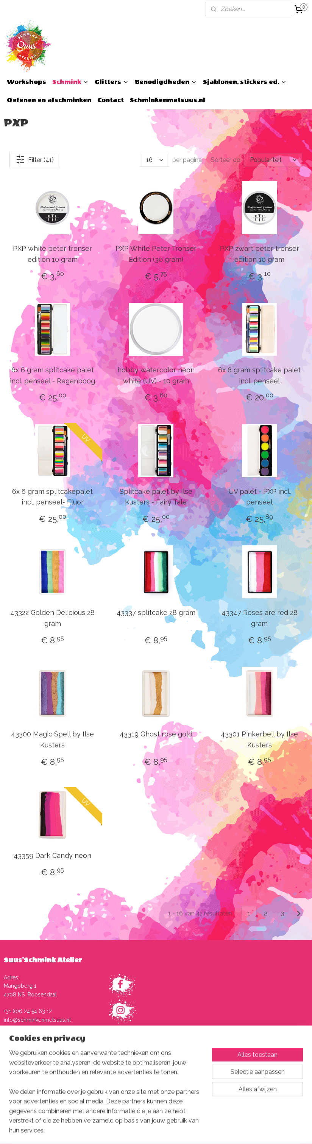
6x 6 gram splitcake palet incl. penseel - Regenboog (52, 375)
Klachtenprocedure (139, 1079)
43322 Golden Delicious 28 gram (52, 618)
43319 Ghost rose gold (156, 734)
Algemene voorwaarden (145, 1063)
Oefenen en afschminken (49, 100)
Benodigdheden (166, 82)
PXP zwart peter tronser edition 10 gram (259, 253)
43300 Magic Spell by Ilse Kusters (52, 739)
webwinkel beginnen (176, 1130)
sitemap (135, 1130)
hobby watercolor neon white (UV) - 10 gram (156, 375)
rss (149, 1130)
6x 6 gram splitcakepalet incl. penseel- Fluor (52, 496)
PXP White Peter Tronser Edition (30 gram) (156, 253)
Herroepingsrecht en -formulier (153, 1088)
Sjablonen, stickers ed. (245, 82)
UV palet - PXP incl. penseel (259, 496)
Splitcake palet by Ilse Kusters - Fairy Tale (156, 496)
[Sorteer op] (273, 160)
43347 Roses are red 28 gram (260, 618)
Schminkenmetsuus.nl (167, 100)
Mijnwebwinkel (240, 1130)
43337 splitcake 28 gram (156, 612)
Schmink (70, 82)
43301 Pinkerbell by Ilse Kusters (259, 739)
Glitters (112, 82)
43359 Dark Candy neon (52, 855)
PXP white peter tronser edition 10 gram (52, 253)
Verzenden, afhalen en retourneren (157, 1071)
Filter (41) (35, 159)
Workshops (26, 82)
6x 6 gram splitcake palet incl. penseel (259, 375)
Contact (110, 100)
